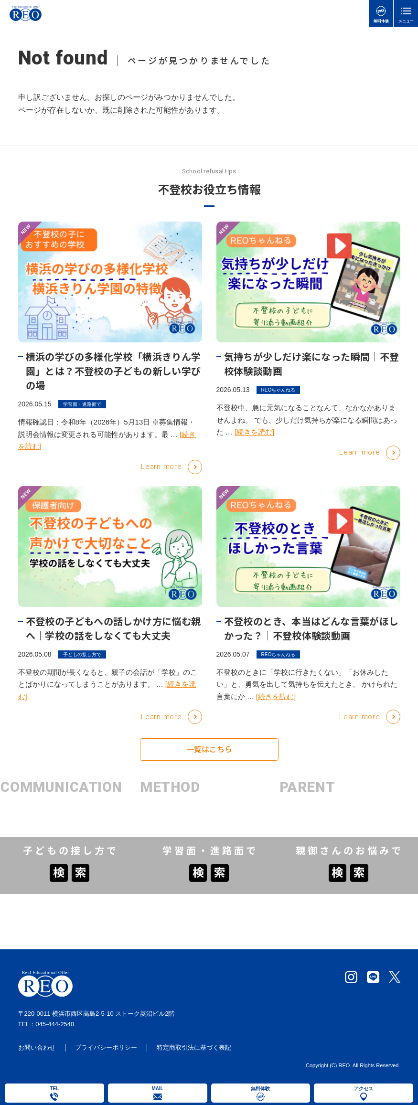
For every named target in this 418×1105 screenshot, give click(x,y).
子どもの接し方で (82, 654)
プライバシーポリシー (106, 1049)
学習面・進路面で (82, 404)
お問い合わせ (36, 1049)
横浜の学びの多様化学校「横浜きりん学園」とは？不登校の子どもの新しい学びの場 (113, 371)
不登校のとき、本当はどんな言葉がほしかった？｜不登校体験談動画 (311, 628)
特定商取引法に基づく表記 (194, 1049)
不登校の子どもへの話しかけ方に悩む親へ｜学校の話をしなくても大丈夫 (113, 628)
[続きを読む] (254, 432)
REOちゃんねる (278, 390)
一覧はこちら (209, 756)
